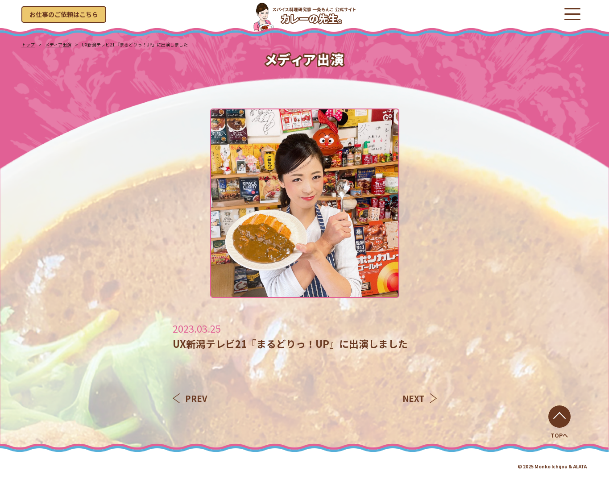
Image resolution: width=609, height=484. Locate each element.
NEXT (419, 398)
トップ (28, 44)
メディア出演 (58, 44)
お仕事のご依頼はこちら (63, 14)
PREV (190, 398)
